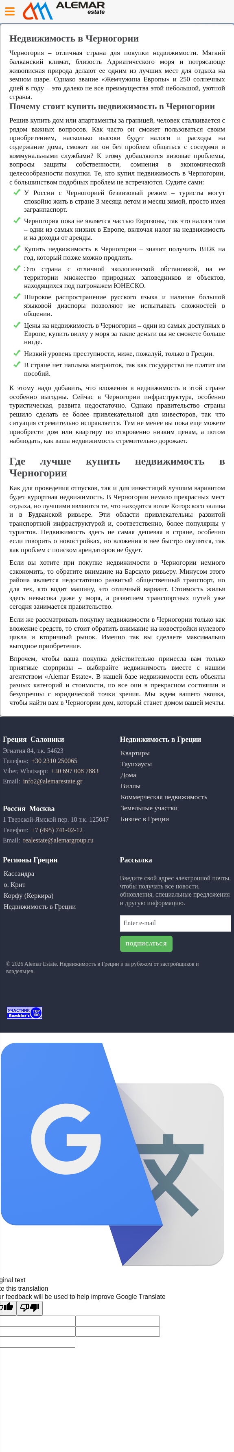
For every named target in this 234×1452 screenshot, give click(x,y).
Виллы (131, 786)
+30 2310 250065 (54, 760)
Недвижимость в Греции (40, 906)
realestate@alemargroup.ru (58, 840)
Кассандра (19, 873)
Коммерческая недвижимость (164, 797)
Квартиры (135, 753)
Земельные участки (149, 808)
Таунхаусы (136, 764)
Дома (128, 775)
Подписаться (146, 944)
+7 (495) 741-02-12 (57, 830)
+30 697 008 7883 (74, 771)
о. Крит (14, 884)
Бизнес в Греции (145, 819)
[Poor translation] (30, 1308)
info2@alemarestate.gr (53, 781)
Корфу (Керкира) (28, 895)
